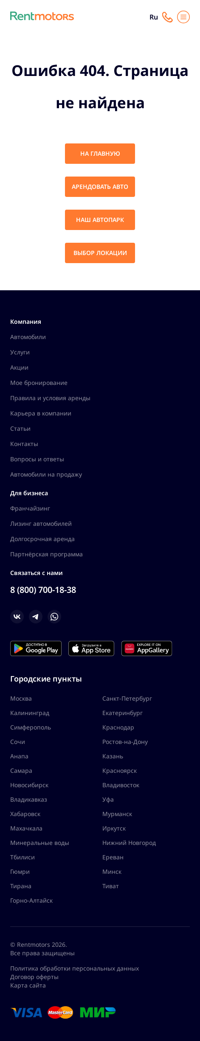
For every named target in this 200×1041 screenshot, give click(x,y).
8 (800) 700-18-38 (43, 589)
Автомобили (28, 337)
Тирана (20, 886)
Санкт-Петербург (127, 698)
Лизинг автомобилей (41, 523)
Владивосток (120, 785)
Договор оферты (34, 977)
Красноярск (119, 770)
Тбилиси (22, 857)
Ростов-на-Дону (125, 742)
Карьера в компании (40, 413)
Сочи (17, 742)
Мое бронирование (39, 383)
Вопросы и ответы (37, 459)
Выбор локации (100, 253)
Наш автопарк (100, 220)
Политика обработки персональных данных (74, 968)
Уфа (108, 799)
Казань (112, 756)
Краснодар (118, 727)
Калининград (29, 713)
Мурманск (117, 814)
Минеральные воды (39, 843)
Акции (19, 367)
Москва (21, 698)
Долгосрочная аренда (42, 539)
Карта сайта (28, 985)
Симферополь (30, 727)
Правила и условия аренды (50, 398)
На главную (100, 153)
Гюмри (20, 871)
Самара (21, 770)
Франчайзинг (30, 508)
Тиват (110, 886)
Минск (111, 871)
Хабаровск (25, 814)
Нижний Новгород (129, 843)
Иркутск (114, 828)
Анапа (19, 756)
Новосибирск (29, 785)
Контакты (24, 444)
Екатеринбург (122, 713)
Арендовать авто (100, 186)
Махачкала (26, 828)
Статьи (20, 428)
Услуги (20, 352)
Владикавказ (28, 799)
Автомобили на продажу (46, 474)
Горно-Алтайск (31, 900)
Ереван (113, 857)
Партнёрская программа (46, 554)
